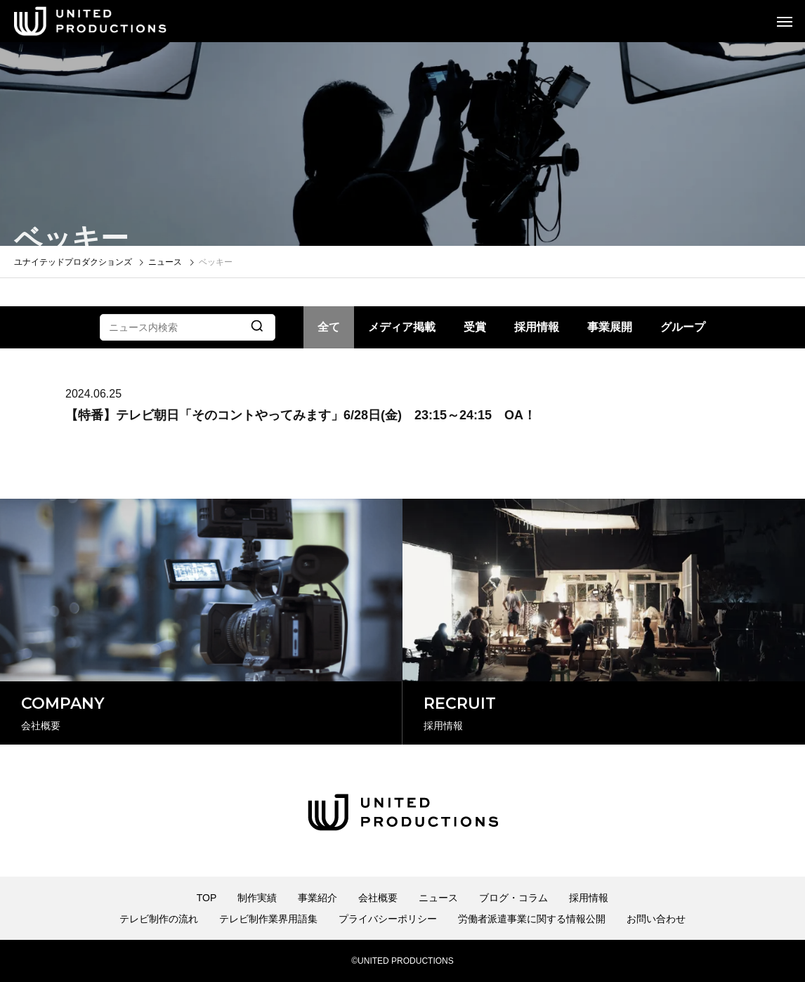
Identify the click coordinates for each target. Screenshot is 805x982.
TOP (207, 898)
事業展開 (609, 327)
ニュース (438, 898)
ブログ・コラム (513, 898)
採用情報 (536, 327)
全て (329, 327)
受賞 (475, 327)
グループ (682, 327)
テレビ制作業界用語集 (268, 919)
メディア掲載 (402, 327)
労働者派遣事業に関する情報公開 (532, 919)
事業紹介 (317, 898)
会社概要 (378, 898)
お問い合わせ (656, 919)
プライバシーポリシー (388, 919)
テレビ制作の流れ (158, 919)
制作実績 (257, 898)
